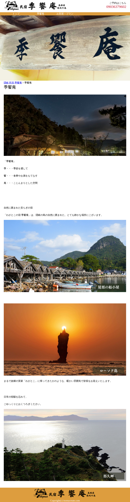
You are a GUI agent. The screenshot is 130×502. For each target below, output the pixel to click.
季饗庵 (40, 13)
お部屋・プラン (64, 13)
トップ (16, 13)
